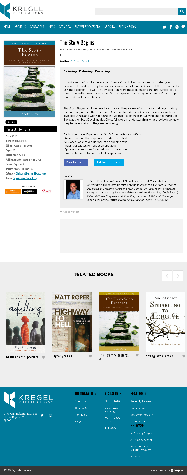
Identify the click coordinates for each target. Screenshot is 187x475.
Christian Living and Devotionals (31, 173)
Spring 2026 (112, 401)
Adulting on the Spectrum (22, 357)
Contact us (37, 26)
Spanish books (128, 26)
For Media (81, 414)
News (52, 26)
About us (20, 26)
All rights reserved (24, 470)
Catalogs (65, 26)
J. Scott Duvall (80, 61)
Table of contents (109, 162)
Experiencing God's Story (25, 178)
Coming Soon (138, 407)
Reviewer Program (141, 414)
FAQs (78, 421)
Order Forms (138, 421)
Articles (109, 26)
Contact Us (81, 407)
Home (7, 26)
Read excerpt (76, 162)
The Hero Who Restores (114, 355)
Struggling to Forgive (159, 356)
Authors (135, 456)
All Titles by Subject (141, 433)
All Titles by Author (141, 439)
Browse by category (87, 26)
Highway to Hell (62, 356)
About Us (80, 401)
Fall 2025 (110, 428)
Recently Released (141, 401)
